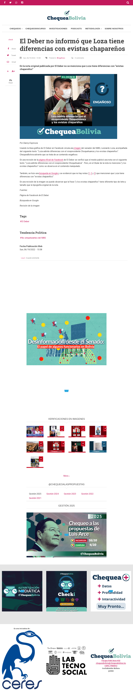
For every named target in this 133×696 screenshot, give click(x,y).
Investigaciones (58, 28)
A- (8, 71)
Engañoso (61, 58)
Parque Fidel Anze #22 (111, 661)
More (65, 476)
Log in (23, 258)
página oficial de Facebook (51, 160)
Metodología (92, 28)
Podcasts (76, 28)
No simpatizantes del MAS (33, 238)
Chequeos (15, 28)
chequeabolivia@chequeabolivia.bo (111, 663)
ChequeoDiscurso (35, 28)
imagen (77, 148)
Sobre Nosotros (114, 28)
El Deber (25, 221)
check (10, 40)
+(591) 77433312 (110, 666)
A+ (13, 71)
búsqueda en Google (48, 173)
